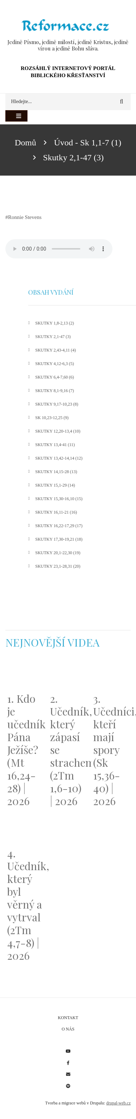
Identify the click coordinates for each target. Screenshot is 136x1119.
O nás (68, 1029)
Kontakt (68, 1017)
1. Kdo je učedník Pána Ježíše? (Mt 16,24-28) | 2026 (25, 749)
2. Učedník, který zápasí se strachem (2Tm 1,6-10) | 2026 (68, 749)
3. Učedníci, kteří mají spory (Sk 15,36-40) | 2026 (111, 749)
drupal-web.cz (118, 1103)
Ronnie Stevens (25, 217)
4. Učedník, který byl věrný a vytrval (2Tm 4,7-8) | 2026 (25, 904)
